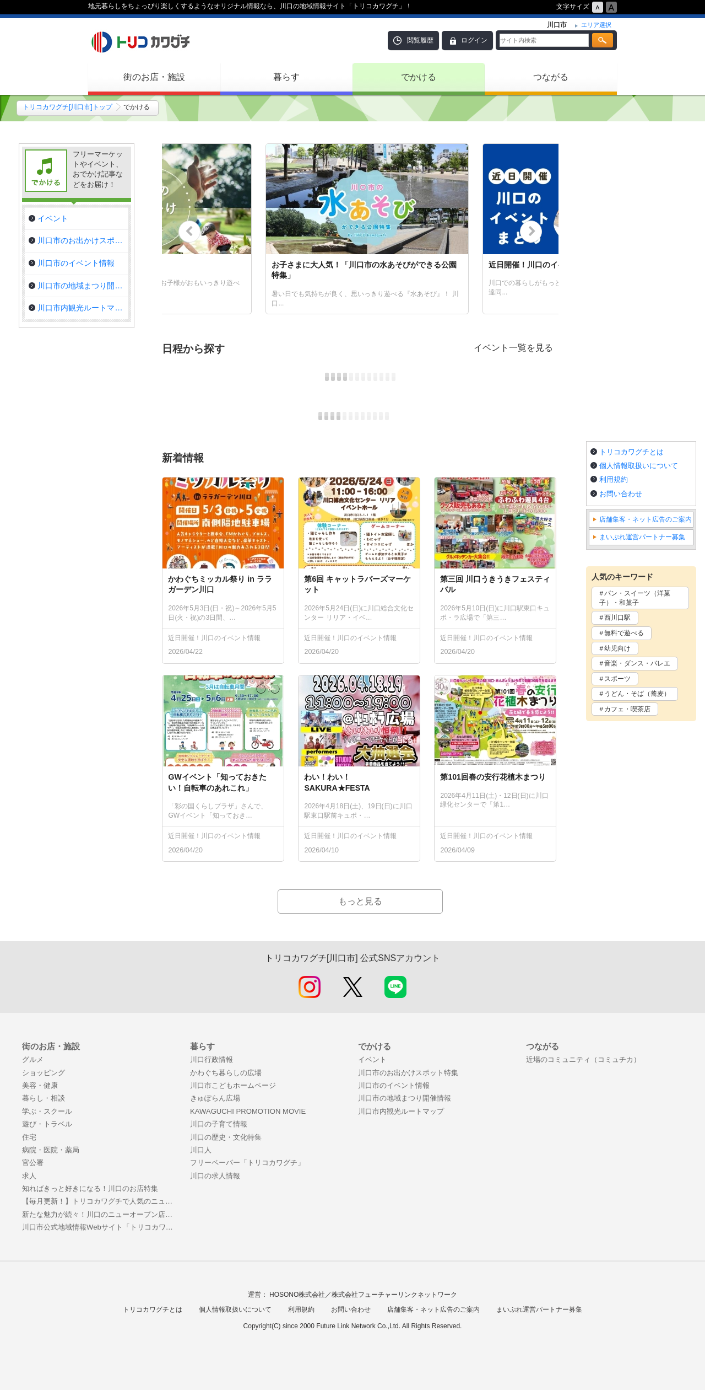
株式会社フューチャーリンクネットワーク (394, 1294)
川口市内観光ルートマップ (401, 1111)
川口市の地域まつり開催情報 (404, 1098)
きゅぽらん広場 (215, 1098)
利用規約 (613, 479)
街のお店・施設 (154, 77)
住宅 (29, 1137)
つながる (550, 77)
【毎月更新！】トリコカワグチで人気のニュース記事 (100, 1201)
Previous (189, 232)
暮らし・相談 (43, 1098)
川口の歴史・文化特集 (226, 1137)
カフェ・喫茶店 (627, 709)
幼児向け (617, 648)
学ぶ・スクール (47, 1111)
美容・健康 (40, 1085)
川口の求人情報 (215, 1176)
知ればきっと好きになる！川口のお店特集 (90, 1188)
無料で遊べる (624, 633)
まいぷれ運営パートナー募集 (642, 537)
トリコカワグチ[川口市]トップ (67, 107)
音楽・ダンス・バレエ (637, 663)
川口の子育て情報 (218, 1124)
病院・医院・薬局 (50, 1150)
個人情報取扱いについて (638, 465)
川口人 (201, 1150)
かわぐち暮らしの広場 (226, 1073)
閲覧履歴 (420, 40)
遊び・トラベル (47, 1124)
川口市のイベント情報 (394, 1085)
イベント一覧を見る (513, 347)
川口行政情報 (211, 1059)
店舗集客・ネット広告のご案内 (645, 519)
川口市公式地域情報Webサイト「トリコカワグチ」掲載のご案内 (100, 1227)
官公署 (33, 1162)
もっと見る (360, 901)
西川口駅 (617, 617)
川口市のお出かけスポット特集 (408, 1073)
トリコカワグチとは (631, 452)
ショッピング (43, 1073)
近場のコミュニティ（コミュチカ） (583, 1059)
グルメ (33, 1059)
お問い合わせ (620, 494)
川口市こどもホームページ (233, 1085)
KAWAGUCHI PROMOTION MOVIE (248, 1111)
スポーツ (617, 679)
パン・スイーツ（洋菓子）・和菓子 (634, 598)
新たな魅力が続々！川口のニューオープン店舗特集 (100, 1214)
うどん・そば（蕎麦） (637, 693)
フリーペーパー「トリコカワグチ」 (247, 1162)
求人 (29, 1176)
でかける (418, 77)
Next (531, 232)
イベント (372, 1059)
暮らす (286, 77)
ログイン (474, 40)
